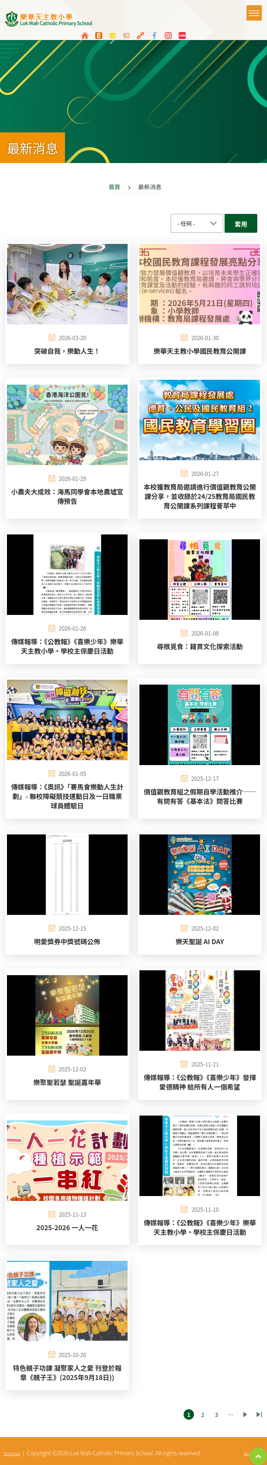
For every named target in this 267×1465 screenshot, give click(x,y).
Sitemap (11, 1453)
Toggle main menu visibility (255, 10)
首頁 (114, 187)
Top (258, 1456)
